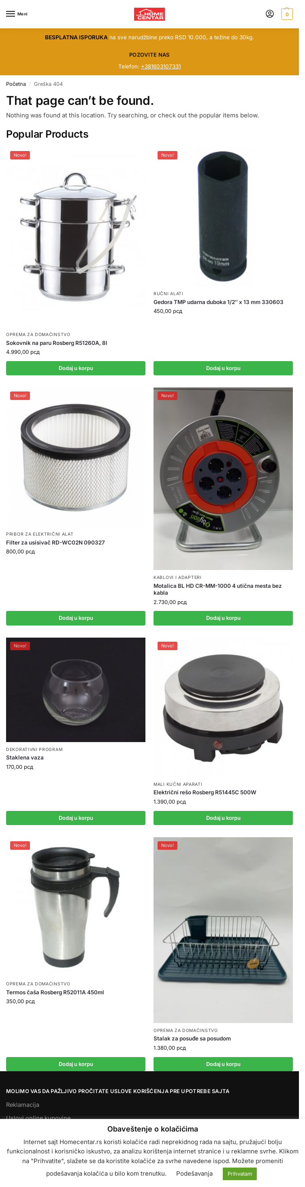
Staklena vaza (25, 757)
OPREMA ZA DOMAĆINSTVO (38, 334)
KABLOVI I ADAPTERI (178, 577)
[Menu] (18, 14)
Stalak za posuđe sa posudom (192, 1038)
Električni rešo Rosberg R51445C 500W (205, 792)
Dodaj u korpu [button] (76, 368)
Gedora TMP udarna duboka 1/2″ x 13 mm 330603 (219, 302)
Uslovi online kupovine (38, 1118)
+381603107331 (161, 66)
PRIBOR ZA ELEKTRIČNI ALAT (40, 534)
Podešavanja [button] (194, 1173)
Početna (16, 84)
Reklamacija (22, 1104)
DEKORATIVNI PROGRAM (34, 749)
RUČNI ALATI (168, 293)
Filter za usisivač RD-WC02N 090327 (55, 542)
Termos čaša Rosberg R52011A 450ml (55, 992)
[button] (286, 14)
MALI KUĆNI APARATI (178, 784)
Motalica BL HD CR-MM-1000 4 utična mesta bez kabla (218, 589)
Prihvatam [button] (240, 1173)
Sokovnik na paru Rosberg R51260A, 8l (56, 343)
